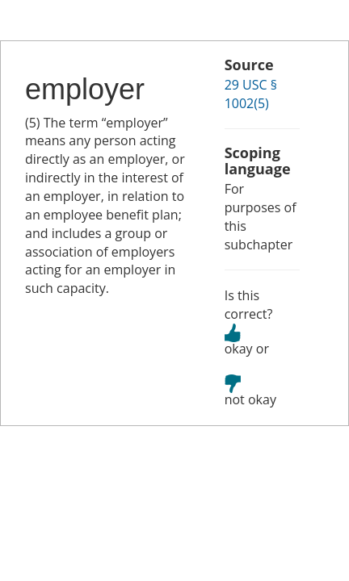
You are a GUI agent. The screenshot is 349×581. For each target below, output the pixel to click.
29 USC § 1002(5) (251, 94)
